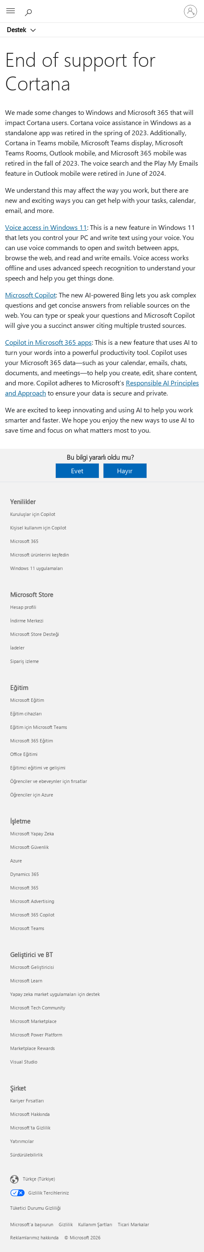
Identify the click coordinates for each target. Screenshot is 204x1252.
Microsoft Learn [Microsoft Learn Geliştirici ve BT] (26, 980)
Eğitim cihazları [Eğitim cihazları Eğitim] (26, 713)
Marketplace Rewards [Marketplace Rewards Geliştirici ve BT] (32, 1048)
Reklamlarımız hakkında (34, 1237)
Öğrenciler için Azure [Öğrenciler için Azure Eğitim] (31, 794)
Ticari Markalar (133, 1224)
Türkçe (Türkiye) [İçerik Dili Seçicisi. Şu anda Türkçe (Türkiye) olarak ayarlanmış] (39, 1179)
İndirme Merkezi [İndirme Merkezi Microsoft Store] (27, 620)
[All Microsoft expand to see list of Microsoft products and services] (10, 11)
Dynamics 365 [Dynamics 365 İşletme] (24, 874)
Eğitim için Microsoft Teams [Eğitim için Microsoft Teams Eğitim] (38, 727)
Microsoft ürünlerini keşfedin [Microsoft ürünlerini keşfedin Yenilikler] (39, 554)
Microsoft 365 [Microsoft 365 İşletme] (24, 887)
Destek (17, 29)
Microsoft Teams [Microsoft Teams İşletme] (27, 928)
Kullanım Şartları (95, 1224)
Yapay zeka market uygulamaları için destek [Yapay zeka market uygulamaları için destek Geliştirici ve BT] (55, 994)
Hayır (125, 470)
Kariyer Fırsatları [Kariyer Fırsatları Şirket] (27, 1100)
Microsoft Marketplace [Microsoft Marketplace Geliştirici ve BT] (33, 1021)
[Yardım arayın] (29, 11)
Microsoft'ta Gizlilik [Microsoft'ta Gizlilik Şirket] (30, 1127)
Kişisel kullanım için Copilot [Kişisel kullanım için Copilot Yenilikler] (38, 527)
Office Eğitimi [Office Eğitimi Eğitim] (24, 754)
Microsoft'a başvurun (31, 1224)
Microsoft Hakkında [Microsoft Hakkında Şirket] (30, 1114)
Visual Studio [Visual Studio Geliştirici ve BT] (23, 1061)
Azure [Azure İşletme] (16, 860)
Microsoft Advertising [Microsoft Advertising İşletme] (32, 901)
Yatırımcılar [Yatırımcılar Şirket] (22, 1141)
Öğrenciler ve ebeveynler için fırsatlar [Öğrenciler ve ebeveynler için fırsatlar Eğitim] (48, 781)
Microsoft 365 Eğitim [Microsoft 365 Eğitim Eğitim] (31, 740)
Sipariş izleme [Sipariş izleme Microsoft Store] (24, 661)
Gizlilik (66, 1224)
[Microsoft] (101, 6)
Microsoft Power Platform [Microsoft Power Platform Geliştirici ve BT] (36, 1034)
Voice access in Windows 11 (46, 227)
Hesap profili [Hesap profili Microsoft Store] (23, 607)
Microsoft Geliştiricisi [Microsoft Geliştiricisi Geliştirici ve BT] (32, 967)
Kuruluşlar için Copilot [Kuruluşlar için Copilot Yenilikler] (32, 514)
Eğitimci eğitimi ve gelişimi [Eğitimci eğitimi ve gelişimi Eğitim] (37, 767)
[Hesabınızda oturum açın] (190, 11)
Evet (77, 470)
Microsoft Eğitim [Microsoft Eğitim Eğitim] (27, 700)
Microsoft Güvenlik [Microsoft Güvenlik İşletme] (29, 847)
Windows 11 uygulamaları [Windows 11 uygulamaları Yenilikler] (36, 568)
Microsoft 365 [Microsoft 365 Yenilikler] (24, 541)
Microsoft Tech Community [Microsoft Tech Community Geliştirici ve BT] (37, 1007)
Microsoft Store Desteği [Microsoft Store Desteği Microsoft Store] (34, 634)
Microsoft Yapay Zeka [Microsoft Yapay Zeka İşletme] (32, 833)
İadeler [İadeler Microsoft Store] (17, 647)
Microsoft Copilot (30, 294)
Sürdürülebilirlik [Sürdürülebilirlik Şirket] (26, 1154)
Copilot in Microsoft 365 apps (48, 342)
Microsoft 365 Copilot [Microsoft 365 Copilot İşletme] (32, 914)
